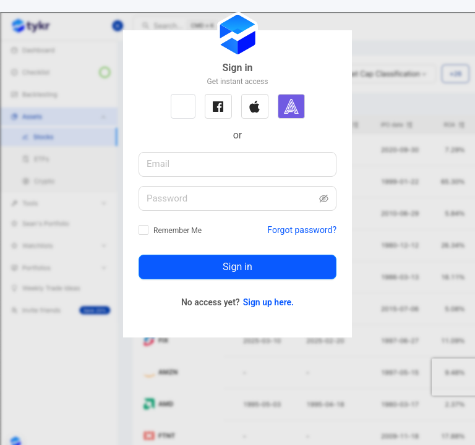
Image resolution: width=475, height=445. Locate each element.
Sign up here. (268, 302)
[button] (183, 106)
